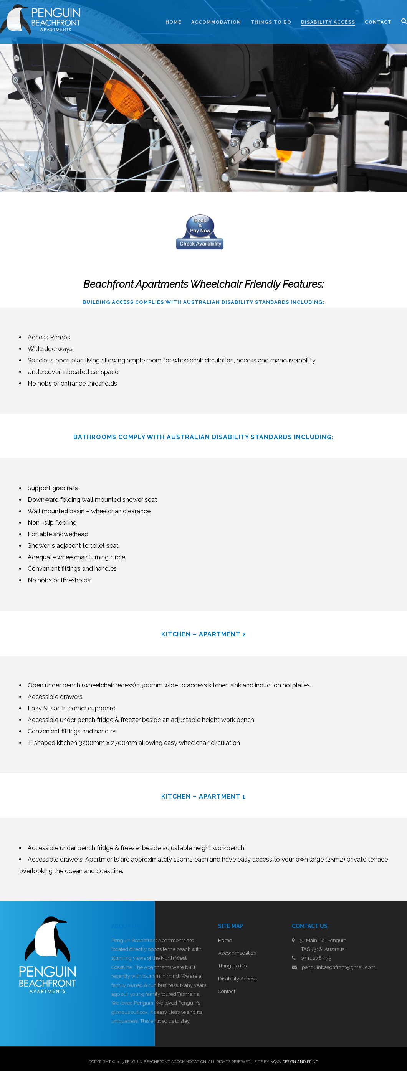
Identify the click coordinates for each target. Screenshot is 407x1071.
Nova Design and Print (294, 1061)
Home (225, 940)
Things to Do (232, 966)
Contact (226, 991)
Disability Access (237, 979)
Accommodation (237, 953)
